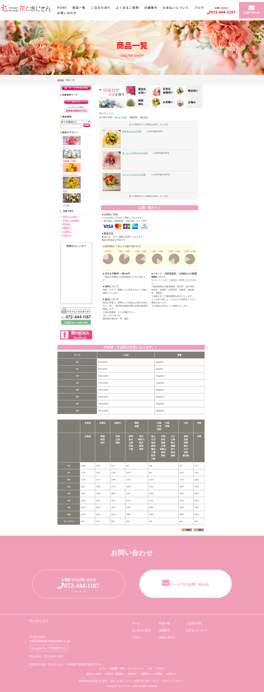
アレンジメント (136, 668)
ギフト (111, 113)
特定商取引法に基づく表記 (93, 681)
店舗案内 (150, 7)
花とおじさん (39, 620)
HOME (62, 7)
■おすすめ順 (121, 117)
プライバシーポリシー (173, 681)
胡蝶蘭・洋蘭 (117, 668)
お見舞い (67, 231)
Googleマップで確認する (48, 648)
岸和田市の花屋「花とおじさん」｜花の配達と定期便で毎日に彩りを (65, 664)
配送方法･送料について (146, 681)
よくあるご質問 (127, 7)
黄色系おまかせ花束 (131, 131)
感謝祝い (67, 228)
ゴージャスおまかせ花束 (134, 174)
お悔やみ (67, 235)
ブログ (199, 7)
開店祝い (67, 224)
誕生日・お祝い (70, 216)
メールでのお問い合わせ (185, 584)
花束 (149, 668)
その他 (159, 668)
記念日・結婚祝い (71, 220)
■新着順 (144, 117)
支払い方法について (120, 681)
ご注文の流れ (100, 7)
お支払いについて (176, 7)
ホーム (136, 623)
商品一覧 (79, 7)
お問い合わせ (67, 13)
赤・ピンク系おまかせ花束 (135, 153)
